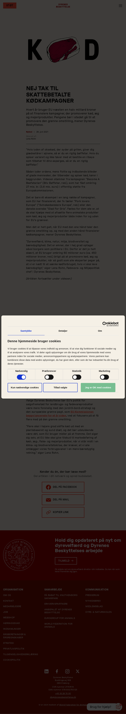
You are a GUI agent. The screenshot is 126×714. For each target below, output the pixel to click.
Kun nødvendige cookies (25, 387)
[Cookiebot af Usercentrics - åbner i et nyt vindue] (104, 324)
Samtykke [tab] (26, 330)
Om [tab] (100, 330)
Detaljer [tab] (63, 330)
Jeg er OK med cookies (98, 387)
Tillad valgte (60, 387)
